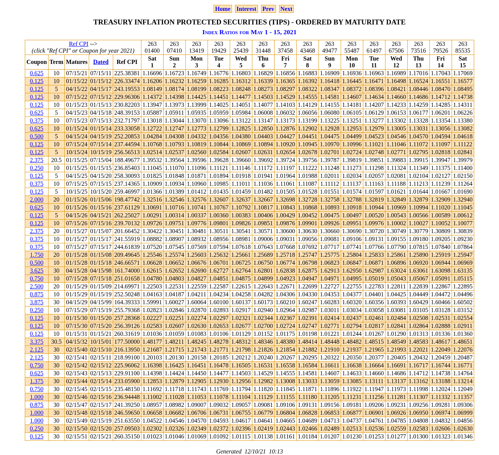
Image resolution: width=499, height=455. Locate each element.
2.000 (36, 199)
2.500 (36, 286)
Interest (246, 9)
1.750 (36, 255)
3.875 (36, 302)
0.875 (36, 294)
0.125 (36, 81)
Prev (268, 9)
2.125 (36, 349)
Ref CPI (78, 44)
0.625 (36, 73)
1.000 (36, 397)
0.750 (36, 278)
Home (223, 9)
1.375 (36, 381)
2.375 (36, 160)
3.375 (36, 341)
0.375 (36, 120)
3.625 (36, 270)
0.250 (36, 168)
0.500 (36, 136)
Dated (101, 62)
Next (287, 9)
